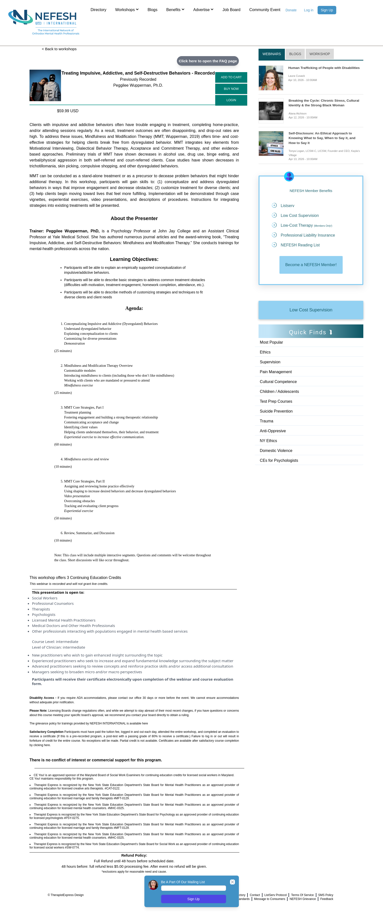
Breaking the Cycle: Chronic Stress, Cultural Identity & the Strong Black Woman (325, 102)
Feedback (326, 899)
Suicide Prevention (276, 412)
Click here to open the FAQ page (206, 61)
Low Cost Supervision (311, 310)
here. (47, 745)
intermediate (67, 641)
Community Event (264, 10)
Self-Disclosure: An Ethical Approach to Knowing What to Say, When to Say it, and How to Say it (323, 138)
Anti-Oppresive (273, 432)
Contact (255, 895)
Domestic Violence (276, 451)
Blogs (152, 10)
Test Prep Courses (276, 402)
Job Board (231, 10)
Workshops (127, 9)
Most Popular (271, 343)
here (145, 723)
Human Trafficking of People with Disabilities (325, 68)
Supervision (270, 363)
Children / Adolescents (279, 392)
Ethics (265, 353)
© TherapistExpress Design (66, 895)
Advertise (203, 9)
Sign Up (327, 10)
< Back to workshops (60, 49)
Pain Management (276, 372)
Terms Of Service (302, 895)
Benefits (175, 9)
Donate (291, 10)
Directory (98, 10)
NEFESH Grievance (303, 899)
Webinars (271, 54)
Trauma (266, 422)
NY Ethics (268, 441)
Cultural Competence (278, 382)
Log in (308, 10)
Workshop (319, 54)
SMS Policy (325, 895)
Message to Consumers (269, 899)
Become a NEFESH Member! (311, 265)
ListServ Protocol (275, 895)
